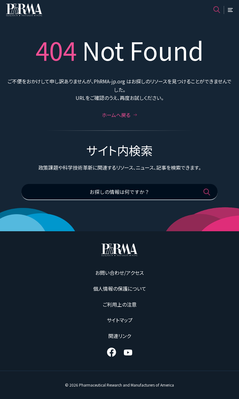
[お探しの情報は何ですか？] (119, 192)
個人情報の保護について (119, 288)
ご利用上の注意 (120, 304)
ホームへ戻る (119, 115)
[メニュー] (230, 10)
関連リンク (119, 336)
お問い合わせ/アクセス (119, 272)
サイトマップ (120, 320)
